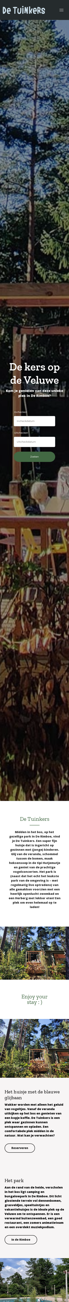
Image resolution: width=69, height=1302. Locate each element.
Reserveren (19, 1148)
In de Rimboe (20, 1239)
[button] (4, 953)
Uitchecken (21, 432)
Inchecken (20, 411)
